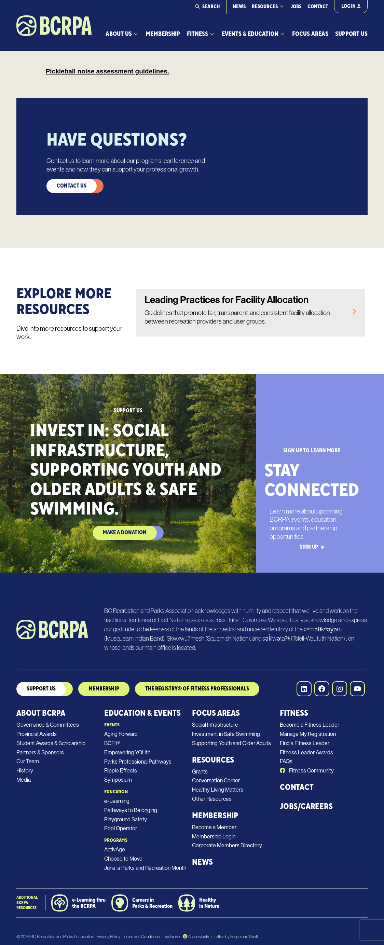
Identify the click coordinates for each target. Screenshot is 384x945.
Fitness (197, 34)
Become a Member (214, 827)
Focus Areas (310, 34)
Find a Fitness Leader (304, 743)
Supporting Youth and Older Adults (231, 743)
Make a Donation (125, 532)
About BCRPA (40, 713)
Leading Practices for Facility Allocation (226, 299)
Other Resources (212, 799)
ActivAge (114, 849)
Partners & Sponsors (40, 752)
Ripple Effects (120, 770)
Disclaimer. (172, 936)
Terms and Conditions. (142, 936)
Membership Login (213, 836)
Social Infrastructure (215, 725)
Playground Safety (125, 819)
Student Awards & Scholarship (50, 743)
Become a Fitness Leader (309, 725)
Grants (200, 771)
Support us (41, 688)
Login (351, 6)
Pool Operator (120, 828)
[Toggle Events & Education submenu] (282, 34)
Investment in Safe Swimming (226, 734)
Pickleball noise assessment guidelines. (107, 71)
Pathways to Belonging (130, 810)
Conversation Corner (216, 780)
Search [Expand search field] (211, 6)
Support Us (351, 34)
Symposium (118, 780)
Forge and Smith (245, 936)
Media (23, 780)
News (239, 6)
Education (116, 792)
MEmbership (103, 688)
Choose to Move (123, 858)
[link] (250, 313)
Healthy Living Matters (217, 789)
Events (111, 725)
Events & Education (250, 34)
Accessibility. (196, 936)
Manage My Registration (308, 734)
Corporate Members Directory (227, 845)
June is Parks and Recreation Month (145, 868)
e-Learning (116, 801)
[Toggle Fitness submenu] (212, 34)
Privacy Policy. (109, 936)
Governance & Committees (47, 725)
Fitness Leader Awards (306, 752)
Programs (115, 840)
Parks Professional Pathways (138, 761)
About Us (119, 34)
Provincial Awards (36, 734)
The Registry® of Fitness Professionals (197, 688)
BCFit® (112, 743)
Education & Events (142, 713)
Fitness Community (307, 770)
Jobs (296, 6)
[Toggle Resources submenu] (282, 6)
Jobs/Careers (306, 806)
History (24, 770)
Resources (265, 6)
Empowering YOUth (127, 752)
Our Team (27, 761)
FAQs (286, 761)
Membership (163, 34)
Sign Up (312, 547)
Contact (317, 6)
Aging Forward (121, 734)
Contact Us (71, 185)
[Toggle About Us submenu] (136, 34)
